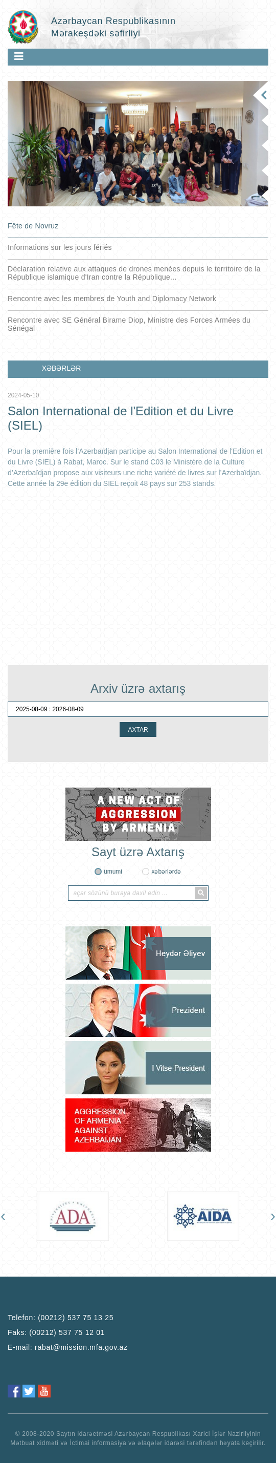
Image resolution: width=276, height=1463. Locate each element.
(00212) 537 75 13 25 (75, 1317)
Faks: (56, 1332)
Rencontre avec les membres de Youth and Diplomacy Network (112, 298)
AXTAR (138, 729)
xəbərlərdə (166, 871)
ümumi (113, 871)
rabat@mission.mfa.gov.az (81, 1347)
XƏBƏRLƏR (61, 368)
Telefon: (60, 1317)
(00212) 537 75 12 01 (67, 1332)
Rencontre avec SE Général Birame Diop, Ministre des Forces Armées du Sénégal (129, 324)
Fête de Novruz (33, 226)
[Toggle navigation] (19, 56)
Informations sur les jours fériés (60, 247)
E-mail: (68, 1347)
